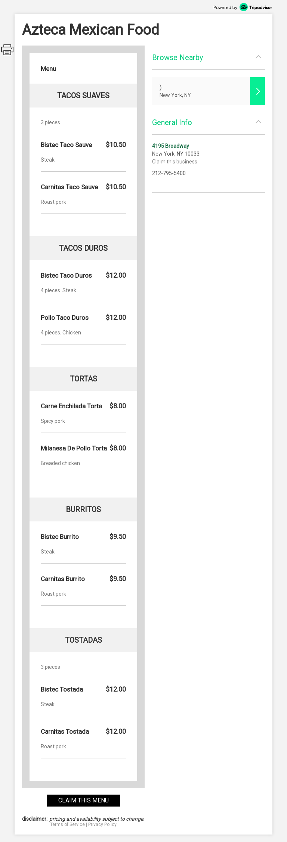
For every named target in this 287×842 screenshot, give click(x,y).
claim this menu (83, 800)
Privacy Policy (102, 824)
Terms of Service (67, 824)
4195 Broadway (170, 146)
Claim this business (174, 162)
